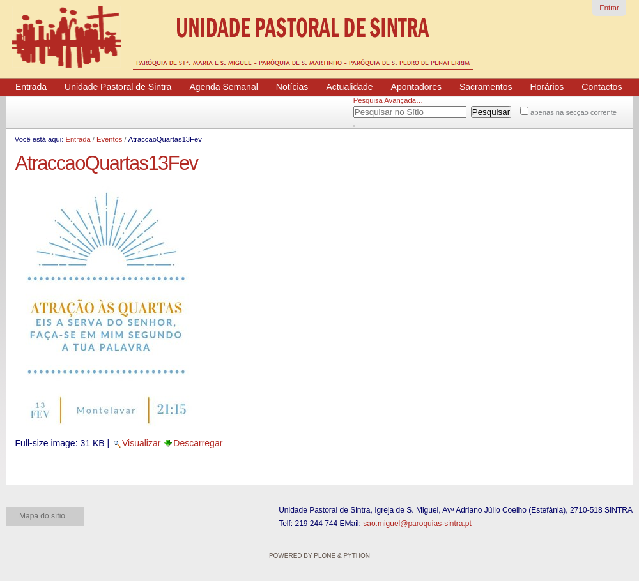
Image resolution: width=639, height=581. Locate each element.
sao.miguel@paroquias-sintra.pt (417, 523)
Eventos (109, 139)
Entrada (77, 139)
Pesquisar (369, 110)
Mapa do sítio (42, 515)
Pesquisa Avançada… (388, 100)
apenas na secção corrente (573, 112)
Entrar (609, 7)
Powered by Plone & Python (319, 555)
